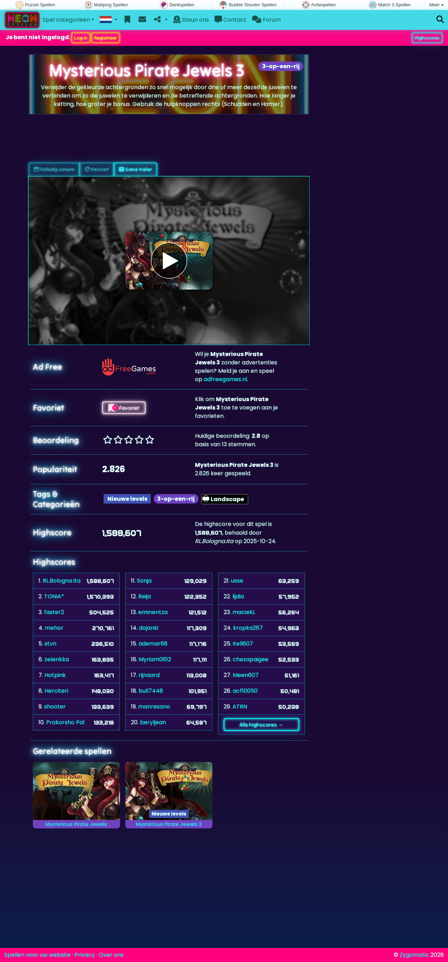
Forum (266, 20)
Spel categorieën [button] (66, 20)
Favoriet (123, 407)
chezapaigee (250, 659)
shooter (55, 707)
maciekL (243, 612)
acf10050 (245, 691)
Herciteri (56, 691)
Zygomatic (414, 955)
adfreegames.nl (225, 379)
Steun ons (191, 20)
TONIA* (54, 596)
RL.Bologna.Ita (61, 581)
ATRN (239, 707)
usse (237, 581)
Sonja (144, 581)
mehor (54, 628)
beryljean (153, 722)
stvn (50, 644)
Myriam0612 (155, 659)
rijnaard (149, 675)
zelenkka (56, 659)
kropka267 (248, 628)
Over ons (111, 955)
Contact (230, 20)
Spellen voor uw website (37, 955)
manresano (154, 707)
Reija (144, 596)
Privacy (85, 955)
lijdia (238, 596)
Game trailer (135, 169)
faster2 (54, 612)
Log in (81, 38)
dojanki (148, 628)
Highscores (427, 38)
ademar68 (153, 644)
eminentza (153, 612)
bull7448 (151, 691)
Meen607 (246, 675)
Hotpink (55, 675)
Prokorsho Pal (65, 722)
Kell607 (243, 644)
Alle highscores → (261, 724)
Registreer (105, 38)
